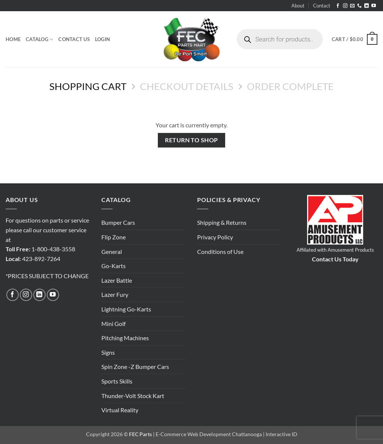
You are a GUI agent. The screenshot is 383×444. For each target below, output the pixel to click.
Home (13, 39)
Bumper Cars (118, 222)
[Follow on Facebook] (337, 6)
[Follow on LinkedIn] (366, 6)
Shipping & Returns (221, 222)
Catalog (39, 39)
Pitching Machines (125, 337)
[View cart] (354, 39)
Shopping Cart (87, 86)
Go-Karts (113, 265)
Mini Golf (113, 323)
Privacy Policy (215, 236)
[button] (102, 39)
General (111, 251)
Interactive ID (281, 434)
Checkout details (186, 86)
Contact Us (74, 39)
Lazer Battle (116, 280)
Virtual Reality (119, 409)
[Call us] (359, 6)
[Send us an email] (352, 6)
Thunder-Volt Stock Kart (132, 395)
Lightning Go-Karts (126, 309)
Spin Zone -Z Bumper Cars (135, 366)
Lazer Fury (114, 294)
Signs (108, 352)
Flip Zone (113, 236)
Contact (321, 6)
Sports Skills (116, 381)
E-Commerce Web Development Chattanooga (209, 434)
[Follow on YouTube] (373, 6)
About (297, 6)
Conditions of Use (220, 251)
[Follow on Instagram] (345, 6)
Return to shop (191, 140)
